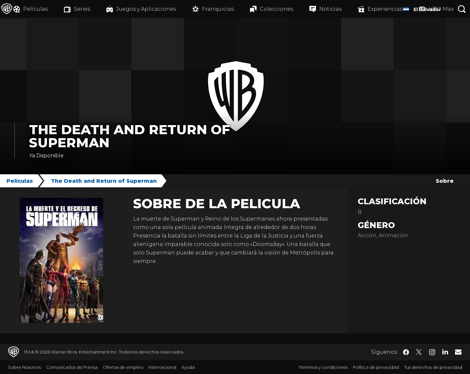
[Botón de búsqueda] (462, 9)
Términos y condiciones (323, 367)
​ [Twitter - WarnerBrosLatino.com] (419, 352)
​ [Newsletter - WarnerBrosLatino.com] (458, 352)
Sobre (445, 181)
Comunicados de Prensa (72, 367)
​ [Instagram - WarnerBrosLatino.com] (432, 352)
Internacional (162, 367)
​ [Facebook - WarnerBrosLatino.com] (406, 352)
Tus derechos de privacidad (433, 367)
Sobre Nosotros (24, 367)
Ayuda (188, 367)
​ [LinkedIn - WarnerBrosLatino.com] (445, 351)
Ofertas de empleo (123, 367)
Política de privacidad (376, 367)
